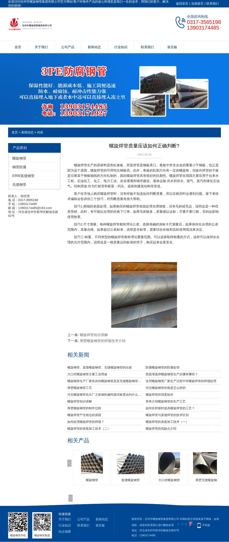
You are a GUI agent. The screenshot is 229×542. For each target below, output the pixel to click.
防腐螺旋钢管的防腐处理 (162, 367)
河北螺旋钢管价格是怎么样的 (166, 388)
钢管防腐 (19, 167)
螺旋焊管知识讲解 (94, 335)
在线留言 (197, 3)
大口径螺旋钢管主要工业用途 (87, 374)
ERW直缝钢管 (23, 176)
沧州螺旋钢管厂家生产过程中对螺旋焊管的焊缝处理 (181, 381)
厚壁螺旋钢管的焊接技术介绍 (102, 341)
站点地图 (65, 531)
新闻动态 (94, 47)
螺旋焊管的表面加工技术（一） (167, 421)
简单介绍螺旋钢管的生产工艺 (166, 401)
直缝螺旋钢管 (130, 480)
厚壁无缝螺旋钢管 (207, 480)
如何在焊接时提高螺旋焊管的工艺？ (170, 408)
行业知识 (120, 47)
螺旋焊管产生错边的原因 (84, 415)
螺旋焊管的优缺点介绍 (161, 428)
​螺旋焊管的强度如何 (159, 394)
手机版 (206, 525)
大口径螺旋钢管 (169, 480)
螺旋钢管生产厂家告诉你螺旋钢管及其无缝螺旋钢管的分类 (105, 381)
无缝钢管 (19, 184)
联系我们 (212, 3)
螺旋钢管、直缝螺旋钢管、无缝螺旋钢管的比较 (99, 367)
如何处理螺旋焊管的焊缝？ (85, 421)
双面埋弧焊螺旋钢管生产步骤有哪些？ (172, 374)
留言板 (172, 47)
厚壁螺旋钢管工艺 (79, 388)
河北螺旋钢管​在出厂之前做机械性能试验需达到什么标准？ (105, 394)
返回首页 (182, 3)
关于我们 (41, 47)
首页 (18, 47)
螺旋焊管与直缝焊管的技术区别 (167, 415)
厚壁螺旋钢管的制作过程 (84, 408)
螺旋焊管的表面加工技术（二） (88, 428)
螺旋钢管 (19, 158)
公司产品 (67, 47)
